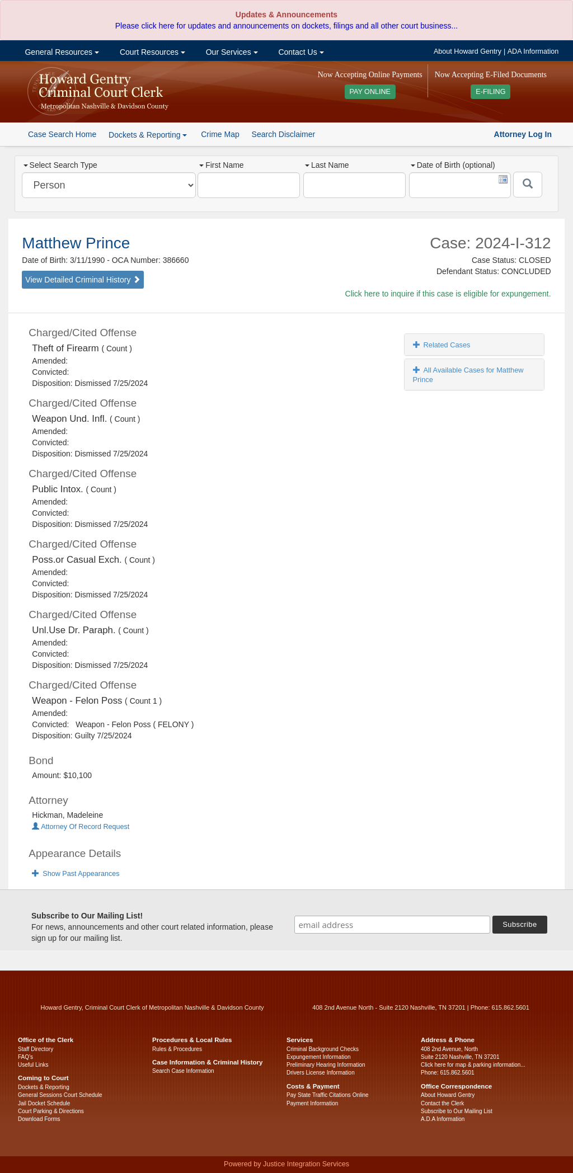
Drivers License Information (320, 1073)
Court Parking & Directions (51, 1111)
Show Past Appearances (75, 874)
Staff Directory (35, 1049)
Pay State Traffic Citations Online (327, 1095)
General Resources (61, 52)
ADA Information (533, 51)
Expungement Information (318, 1057)
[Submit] (527, 184)
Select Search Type (60, 165)
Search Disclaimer (284, 134)
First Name (221, 165)
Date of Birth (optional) (453, 165)
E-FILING (490, 92)
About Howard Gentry (467, 51)
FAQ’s (25, 1057)
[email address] (392, 925)
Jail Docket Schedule (44, 1103)
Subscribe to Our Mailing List (456, 1111)
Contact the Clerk (442, 1103)
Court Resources (151, 52)
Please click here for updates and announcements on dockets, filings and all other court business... (286, 25)
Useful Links (33, 1065)
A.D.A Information (442, 1119)
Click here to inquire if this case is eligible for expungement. (448, 293)
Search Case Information (183, 1071)
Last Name (327, 165)
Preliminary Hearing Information (325, 1065)
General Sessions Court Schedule (60, 1095)
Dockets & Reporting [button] (148, 134)
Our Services (231, 52)
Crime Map (220, 134)
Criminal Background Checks (322, 1049)
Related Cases (442, 345)
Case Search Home (62, 134)
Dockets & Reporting (43, 1087)
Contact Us (300, 52)
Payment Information (312, 1103)
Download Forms (39, 1119)
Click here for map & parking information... (473, 1065)
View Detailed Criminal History (82, 279)
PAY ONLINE (370, 92)
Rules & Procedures (177, 1049)
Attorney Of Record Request (80, 827)
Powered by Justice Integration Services (286, 1164)
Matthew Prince (76, 243)
